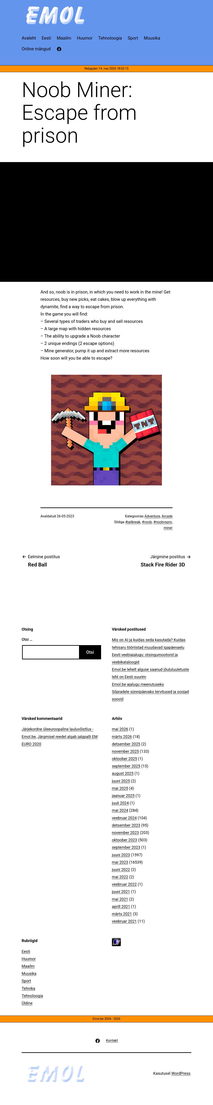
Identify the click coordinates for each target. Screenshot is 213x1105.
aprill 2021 (121, 906)
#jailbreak (132, 522)
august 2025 (123, 773)
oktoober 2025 (124, 758)
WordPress (180, 1073)
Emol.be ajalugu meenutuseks (138, 684)
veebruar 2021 (124, 921)
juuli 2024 (120, 803)
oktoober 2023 (124, 840)
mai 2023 (120, 862)
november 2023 (125, 832)
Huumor (29, 959)
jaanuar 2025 (123, 795)
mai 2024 (120, 810)
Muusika (29, 973)
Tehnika (28, 988)
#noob (147, 522)
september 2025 (126, 766)
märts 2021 (122, 914)
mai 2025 (120, 788)
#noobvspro (162, 522)
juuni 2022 (121, 869)
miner (168, 528)
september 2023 (126, 847)
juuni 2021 (121, 891)
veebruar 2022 (124, 884)
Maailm (28, 966)
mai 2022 (120, 877)
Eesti (26, 951)
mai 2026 (120, 729)
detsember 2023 (126, 825)
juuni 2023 (121, 855)
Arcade (167, 516)
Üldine (27, 1003)
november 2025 (125, 751)
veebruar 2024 (124, 818)
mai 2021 (120, 899)
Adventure (152, 516)
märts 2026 (122, 736)
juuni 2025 (121, 781)
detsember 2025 (126, 744)
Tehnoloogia (32, 995)
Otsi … (27, 639)
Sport (26, 981)
